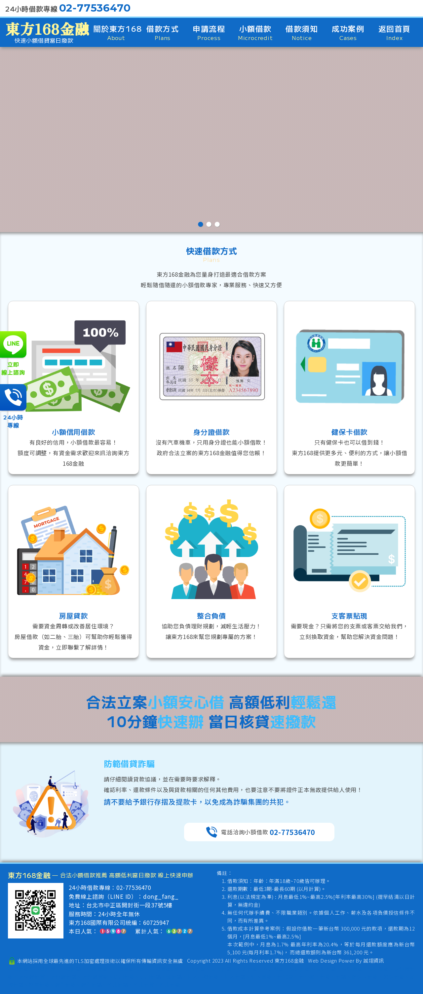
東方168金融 (289, 960)
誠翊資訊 (373, 960)
